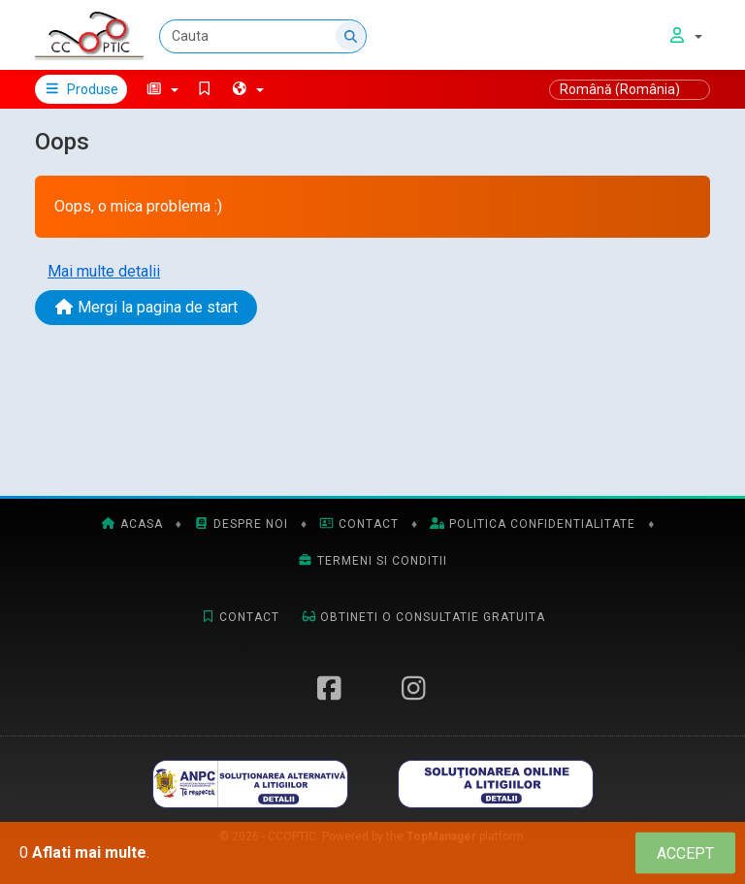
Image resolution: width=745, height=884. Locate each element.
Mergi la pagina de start (146, 307)
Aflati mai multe (89, 852)
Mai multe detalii (104, 271)
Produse (81, 89)
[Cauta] (263, 36)
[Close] (685, 853)
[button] (162, 89)
